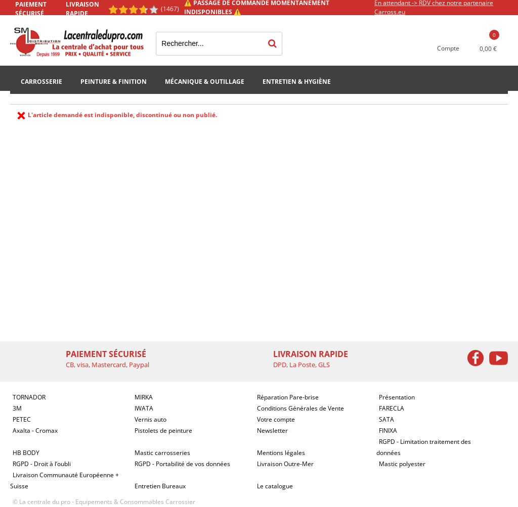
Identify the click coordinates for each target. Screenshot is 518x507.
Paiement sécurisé (31, 9)
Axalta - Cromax (35, 430)
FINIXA (388, 430)
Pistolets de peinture (163, 430)
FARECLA (391, 408)
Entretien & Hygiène (297, 81)
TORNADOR (29, 397)
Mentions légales (281, 452)
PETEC (22, 419)
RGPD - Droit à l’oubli (42, 464)
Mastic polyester (402, 464)
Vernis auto (150, 419)
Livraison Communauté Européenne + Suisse (64, 480)
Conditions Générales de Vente (300, 408)
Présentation (397, 397)
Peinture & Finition (113, 81)
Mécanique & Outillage (204, 81)
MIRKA (144, 397)
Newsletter (272, 430)
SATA (386, 419)
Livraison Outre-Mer (285, 464)
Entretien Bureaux (160, 486)
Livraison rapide (82, 9)
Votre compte (276, 419)
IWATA (144, 408)
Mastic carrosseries (162, 452)
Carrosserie (41, 81)
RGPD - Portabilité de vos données (182, 464)
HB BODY (26, 452)
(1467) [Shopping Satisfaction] (170, 9)
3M (17, 408)
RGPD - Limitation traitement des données (423, 447)
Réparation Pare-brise (288, 397)
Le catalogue (275, 486)
